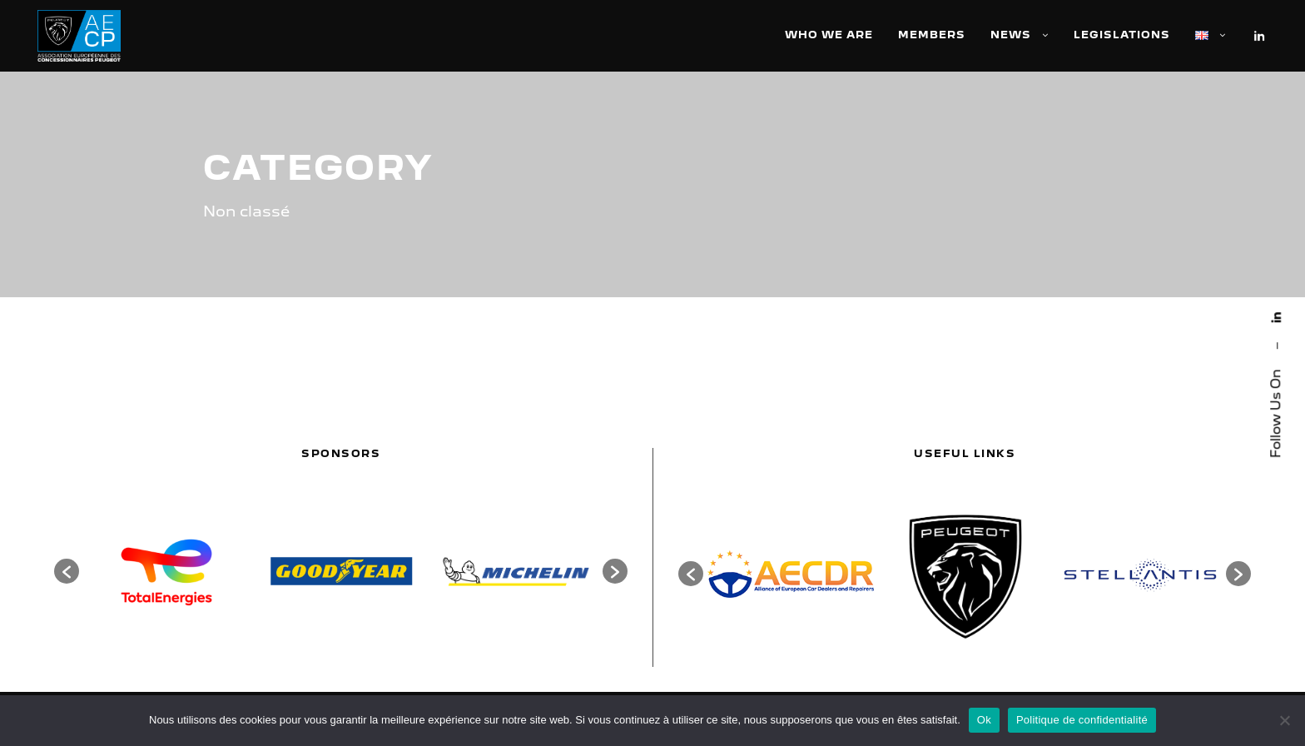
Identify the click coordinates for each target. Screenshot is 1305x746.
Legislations (1122, 34)
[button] (66, 571)
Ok (984, 720)
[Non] (1284, 720)
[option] (166, 571)
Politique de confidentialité (1082, 720)
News (1010, 34)
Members (931, 34)
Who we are (829, 34)
